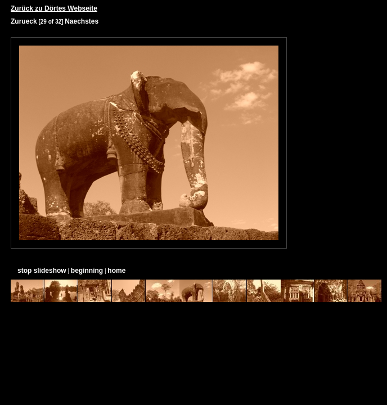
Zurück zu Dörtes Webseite (54, 8)
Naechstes (81, 21)
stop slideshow (41, 270)
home (116, 270)
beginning (87, 270)
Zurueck (24, 21)
